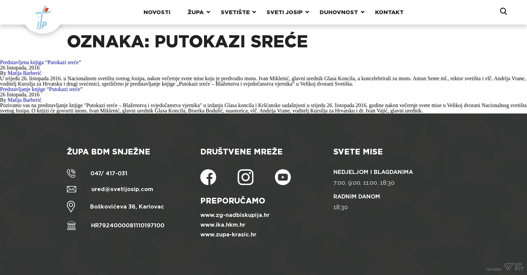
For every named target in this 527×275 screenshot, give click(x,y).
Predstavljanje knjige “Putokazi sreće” (41, 89)
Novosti (157, 11)
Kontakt (389, 11)
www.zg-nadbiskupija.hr (235, 215)
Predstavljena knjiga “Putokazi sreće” (40, 62)
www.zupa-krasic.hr (228, 234)
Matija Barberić (25, 73)
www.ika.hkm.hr (222, 225)
